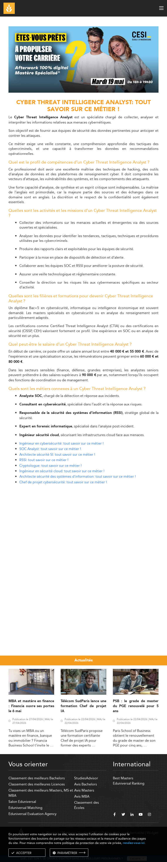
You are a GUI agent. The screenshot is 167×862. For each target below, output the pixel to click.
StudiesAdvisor (86, 778)
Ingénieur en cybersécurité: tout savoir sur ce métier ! (61, 443)
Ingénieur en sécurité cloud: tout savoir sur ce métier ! (61, 471)
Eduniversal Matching (25, 807)
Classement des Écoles (86, 805)
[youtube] (140, 815)
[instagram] (149, 815)
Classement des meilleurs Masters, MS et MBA (40, 793)
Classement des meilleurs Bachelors (36, 778)
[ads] (83, 91)
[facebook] (114, 815)
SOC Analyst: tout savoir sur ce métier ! (50, 449)
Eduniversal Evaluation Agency (32, 814)
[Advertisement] (83, 518)
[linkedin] (132, 815)
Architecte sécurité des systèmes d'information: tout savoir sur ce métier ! (77, 476)
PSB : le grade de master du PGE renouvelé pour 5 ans (136, 706)
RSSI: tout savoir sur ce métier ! (43, 460)
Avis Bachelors (85, 784)
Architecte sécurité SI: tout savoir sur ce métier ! (57, 454)
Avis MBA (81, 796)
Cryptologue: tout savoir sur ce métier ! (50, 465)
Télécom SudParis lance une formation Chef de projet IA (83, 706)
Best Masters (123, 778)
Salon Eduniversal (22, 801)
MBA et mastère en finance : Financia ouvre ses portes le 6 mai (31, 706)
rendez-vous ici (134, 842)
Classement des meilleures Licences (36, 784)
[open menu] (161, 8)
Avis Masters (84, 790)
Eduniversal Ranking (128, 783)
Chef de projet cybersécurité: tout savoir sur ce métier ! (63, 482)
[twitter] (123, 815)
